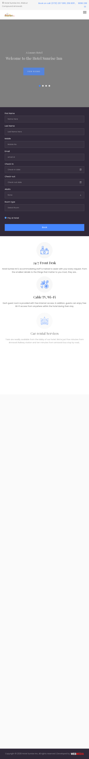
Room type (10, 202)
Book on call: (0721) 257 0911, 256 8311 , (57, 3)
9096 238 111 (82, 5)
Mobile (8, 138)
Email (7, 151)
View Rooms (33, 73)
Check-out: (10, 176)
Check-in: (9, 164)
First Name (10, 113)
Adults (8, 189)
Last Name (10, 126)
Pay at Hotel (12, 218)
